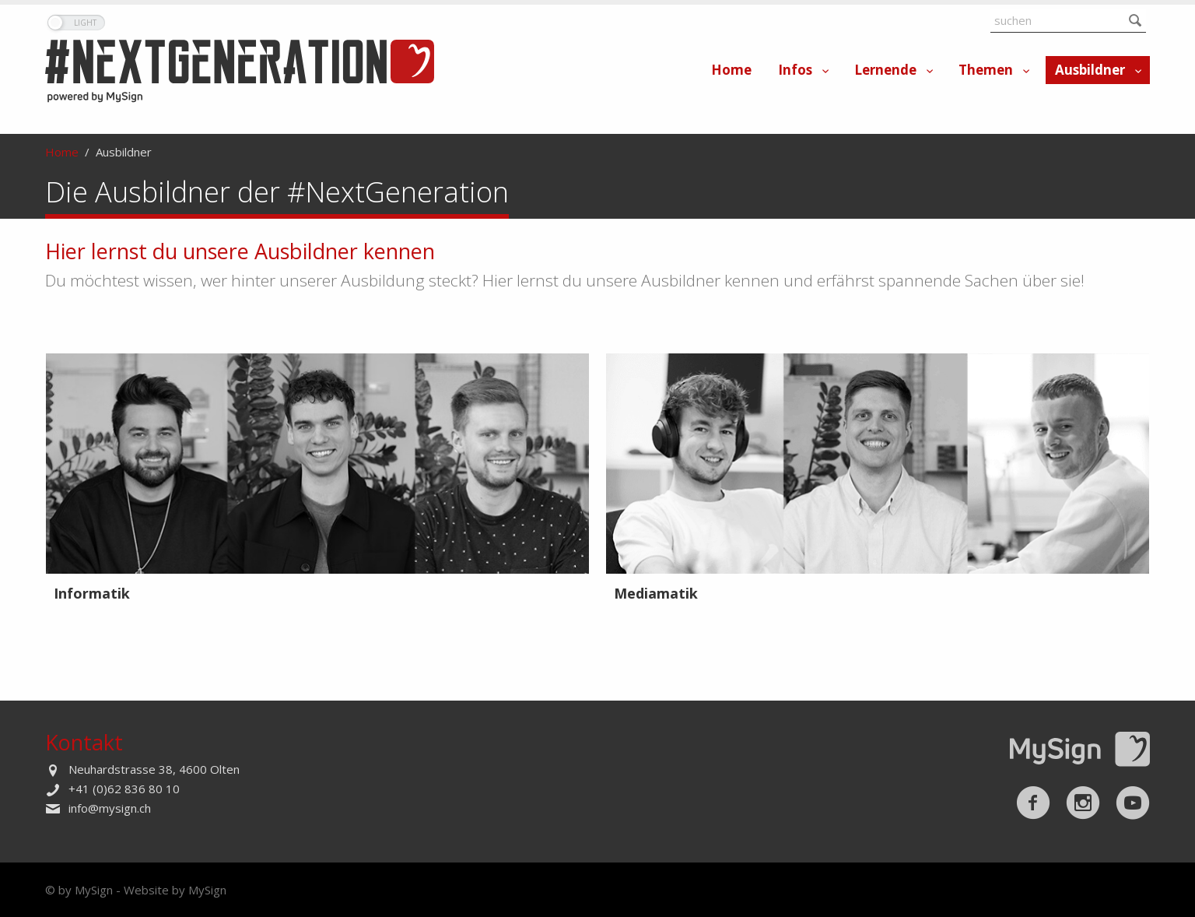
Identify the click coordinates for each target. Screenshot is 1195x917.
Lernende (885, 70)
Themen (985, 70)
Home (731, 70)
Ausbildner (1090, 70)
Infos (795, 70)
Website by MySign (175, 890)
